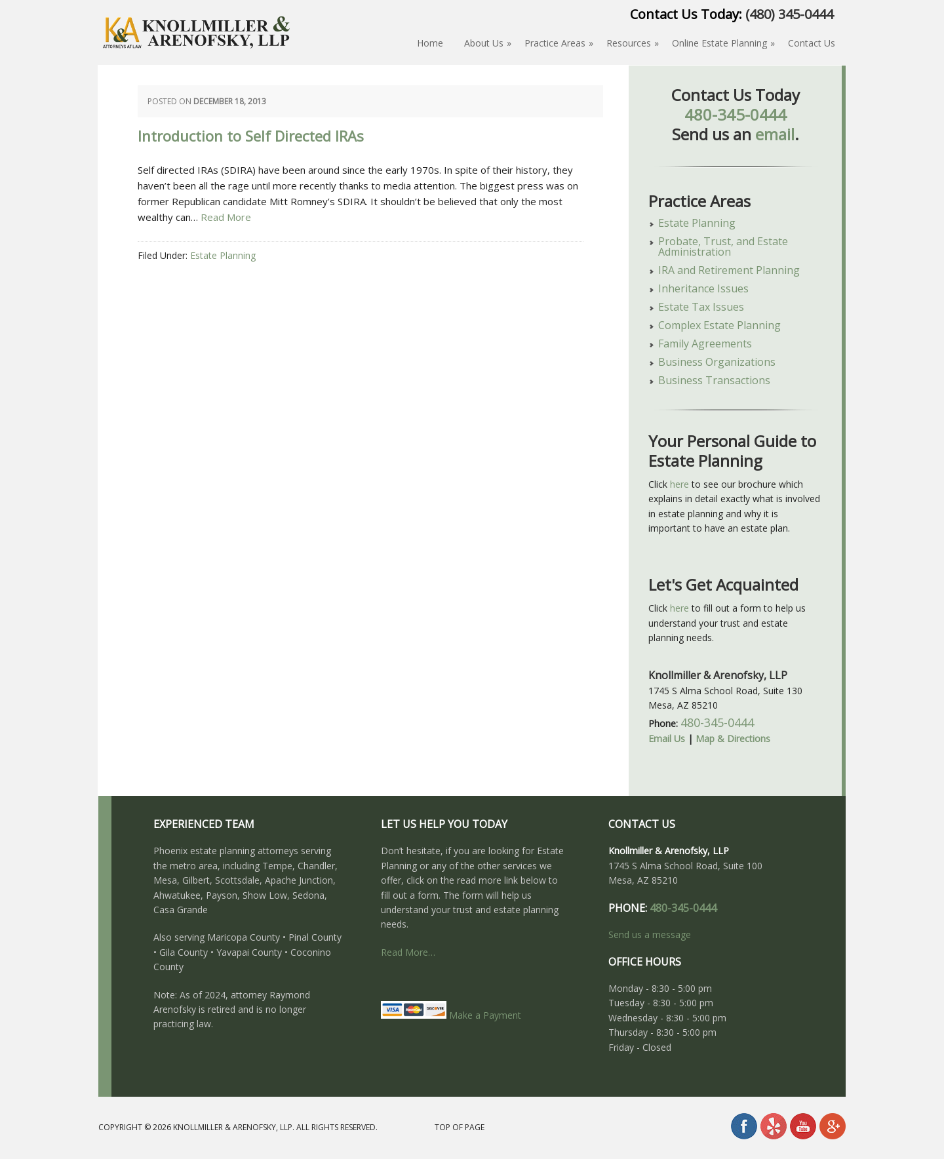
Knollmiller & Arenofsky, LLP (232, 1127)
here (679, 484)
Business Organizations (717, 362)
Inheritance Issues (703, 288)
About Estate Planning (197, 54)
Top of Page (459, 1127)
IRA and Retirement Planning (729, 270)
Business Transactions (714, 380)
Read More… (408, 952)
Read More (226, 217)
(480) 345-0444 (789, 14)
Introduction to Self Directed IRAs (251, 136)
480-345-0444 (735, 114)
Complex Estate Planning (719, 325)
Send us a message (649, 934)
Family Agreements (705, 343)
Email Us (666, 738)
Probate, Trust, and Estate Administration (723, 246)
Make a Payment (451, 1015)
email (775, 134)
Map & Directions (733, 738)
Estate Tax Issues (701, 307)
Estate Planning (223, 255)
